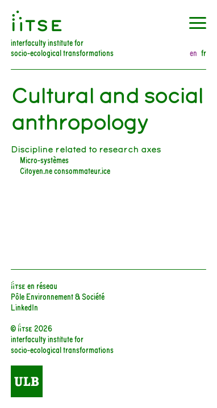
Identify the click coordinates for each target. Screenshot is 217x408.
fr (203, 53)
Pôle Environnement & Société (58, 296)
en (193, 53)
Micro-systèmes (44, 159)
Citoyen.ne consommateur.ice (65, 170)
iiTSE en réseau (34, 285)
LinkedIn (24, 307)
